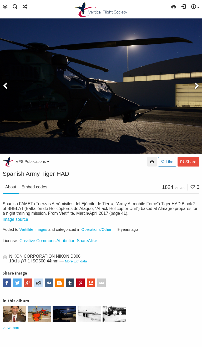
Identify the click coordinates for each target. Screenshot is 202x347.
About (10, 187)
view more (12, 328)
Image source (15, 219)
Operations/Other (96, 229)
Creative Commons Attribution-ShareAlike (58, 240)
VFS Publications (32, 161)
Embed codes (34, 187)
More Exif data (76, 261)
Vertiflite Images (33, 229)
